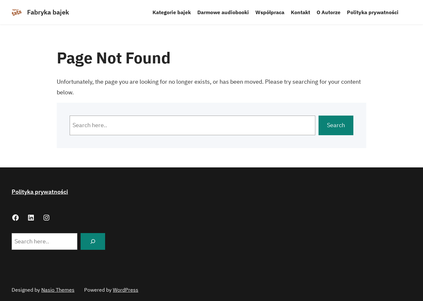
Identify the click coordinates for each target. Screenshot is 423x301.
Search (336, 125)
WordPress (125, 290)
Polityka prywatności (40, 191)
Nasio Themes (57, 290)
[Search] (93, 241)
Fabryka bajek (48, 12)
